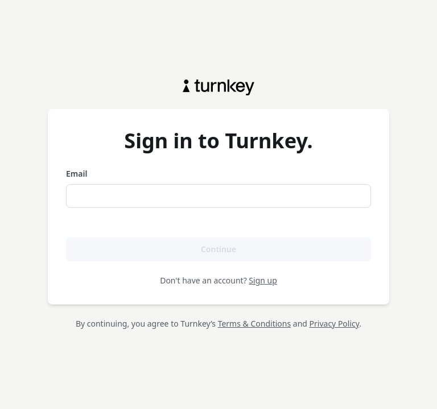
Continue (218, 249)
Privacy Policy (335, 323)
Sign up (263, 280)
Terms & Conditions (254, 323)
